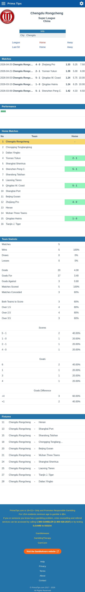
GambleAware (42, 533)
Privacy (42, 566)
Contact (42, 580)
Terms (42, 571)
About (42, 576)
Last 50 (16, 47)
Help (42, 562)
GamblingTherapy (42, 538)
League (16, 42)
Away (70, 42)
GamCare (42, 543)
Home (42, 47)
